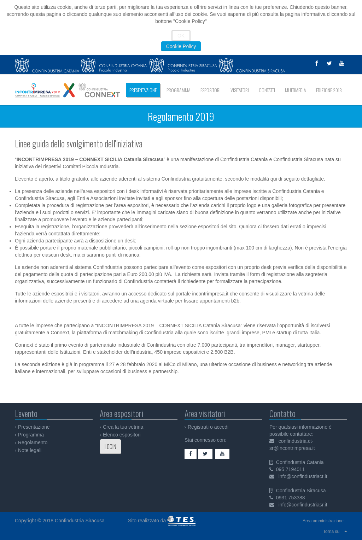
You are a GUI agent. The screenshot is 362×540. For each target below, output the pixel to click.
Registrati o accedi (208, 427)
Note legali (29, 450)
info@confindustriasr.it (303, 504)
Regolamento (32, 442)
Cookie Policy (181, 46)
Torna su (331, 531)
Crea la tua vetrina (123, 427)
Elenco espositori (122, 435)
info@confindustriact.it (303, 476)
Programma (31, 435)
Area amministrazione (323, 520)
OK (181, 36)
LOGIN (110, 446)
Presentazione (34, 427)
